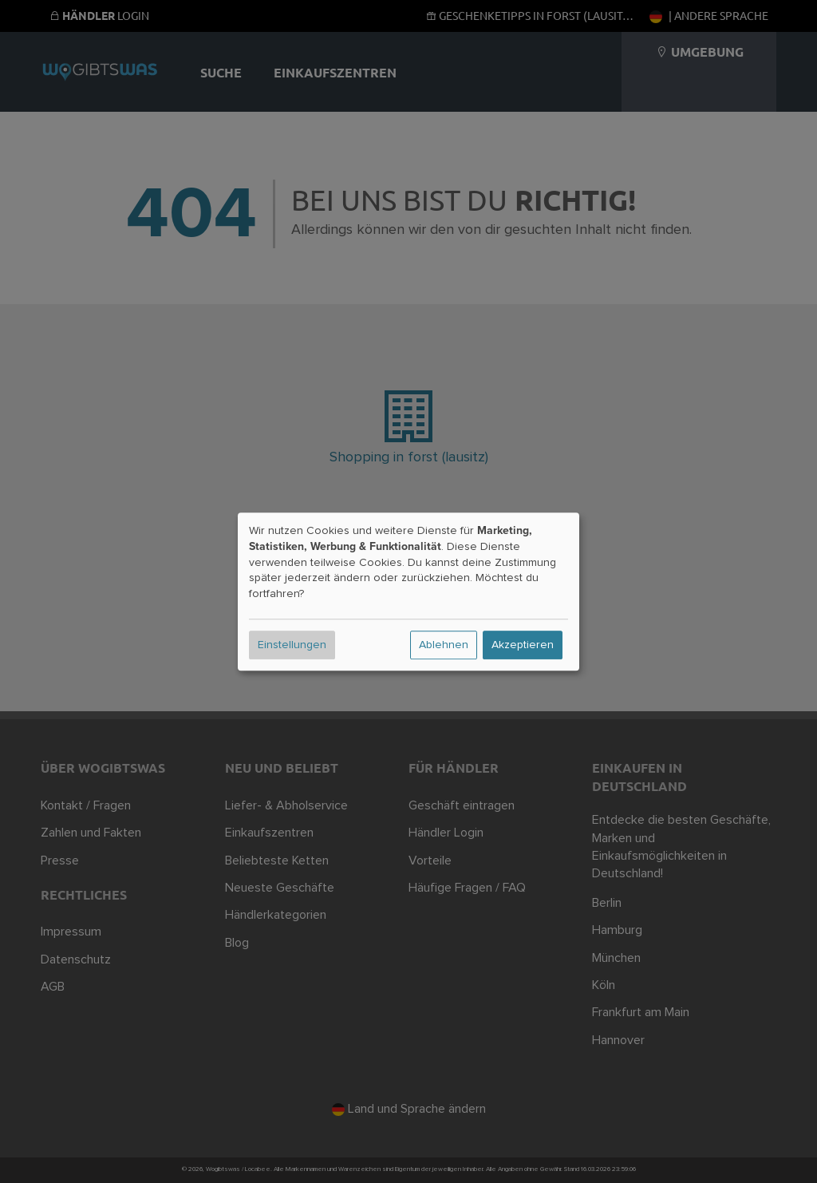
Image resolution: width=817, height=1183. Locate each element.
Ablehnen (443, 645)
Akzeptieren (522, 645)
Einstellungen (292, 645)
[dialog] (408, 591)
